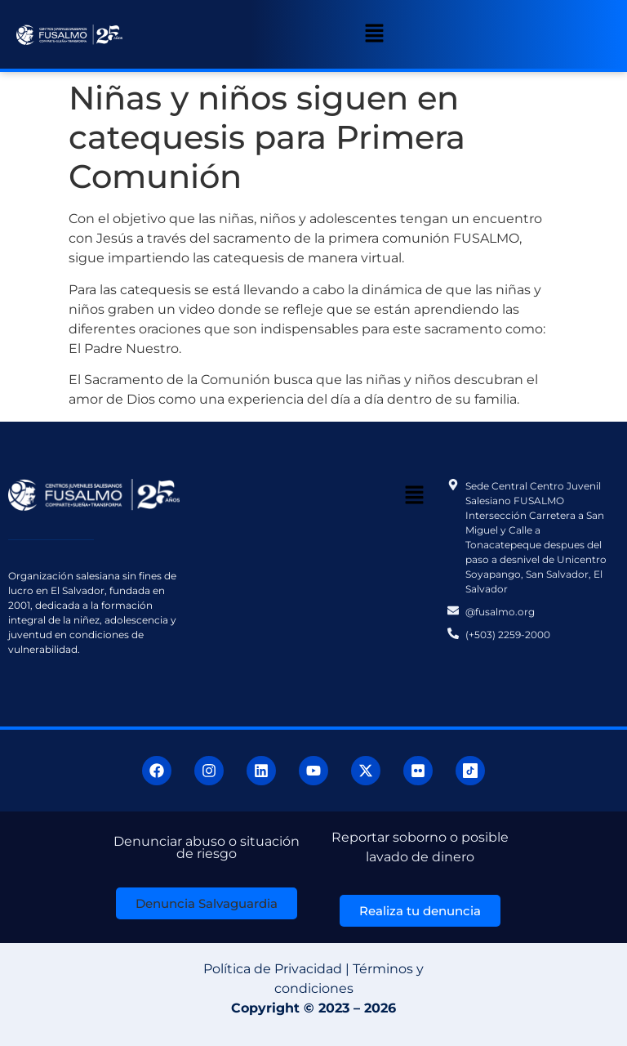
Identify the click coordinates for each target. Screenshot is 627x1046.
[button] (374, 34)
